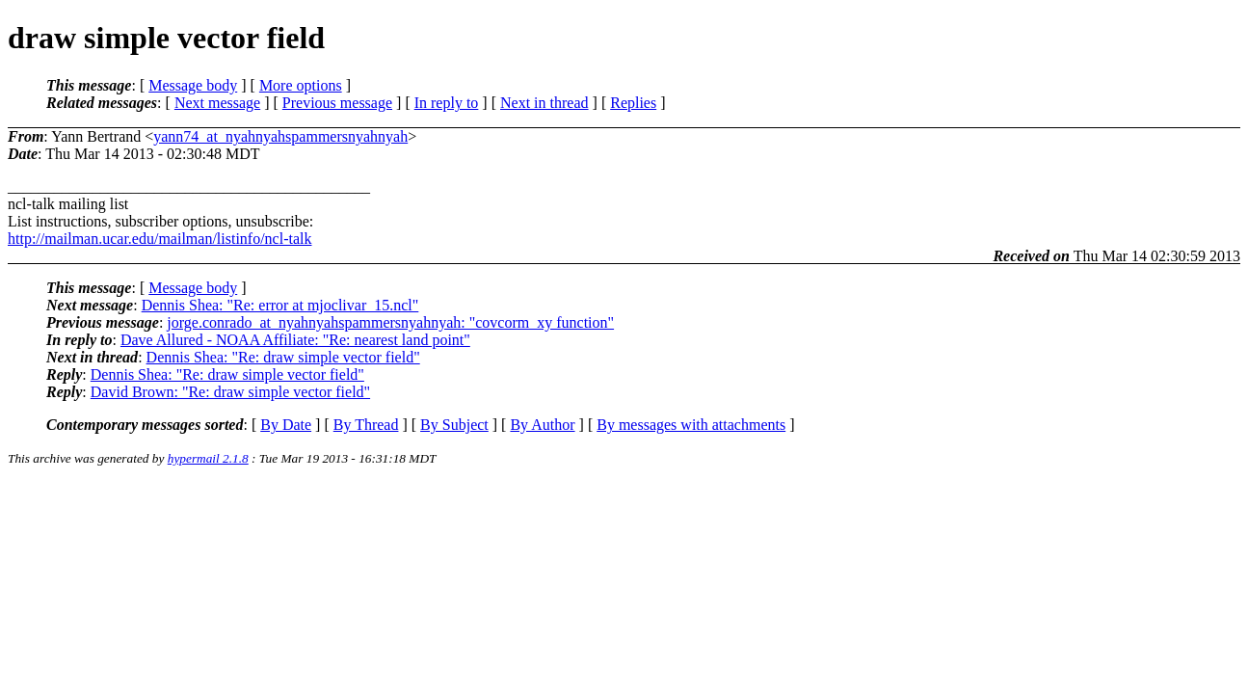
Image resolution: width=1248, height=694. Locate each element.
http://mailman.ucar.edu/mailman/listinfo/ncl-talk (159, 238)
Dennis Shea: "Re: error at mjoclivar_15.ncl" (280, 305)
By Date (285, 424)
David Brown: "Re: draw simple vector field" (230, 392)
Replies (633, 102)
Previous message (337, 102)
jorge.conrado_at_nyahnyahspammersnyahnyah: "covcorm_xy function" (390, 322)
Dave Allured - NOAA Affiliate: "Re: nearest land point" (295, 340)
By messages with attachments (691, 424)
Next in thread (544, 102)
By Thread (366, 424)
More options (300, 85)
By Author (542, 424)
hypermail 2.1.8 (208, 458)
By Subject (454, 424)
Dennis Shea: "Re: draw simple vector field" (283, 357)
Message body (192, 85)
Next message (217, 102)
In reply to (446, 102)
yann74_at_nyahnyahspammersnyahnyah (280, 136)
